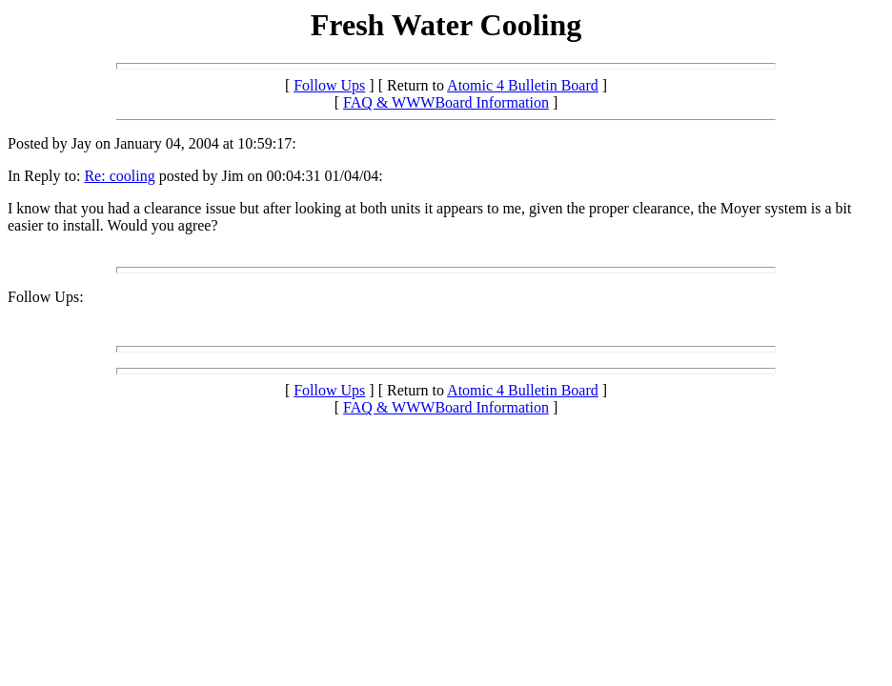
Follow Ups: (46, 297)
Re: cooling (119, 176)
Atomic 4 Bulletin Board (522, 85)
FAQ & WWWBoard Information (446, 102)
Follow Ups (329, 85)
